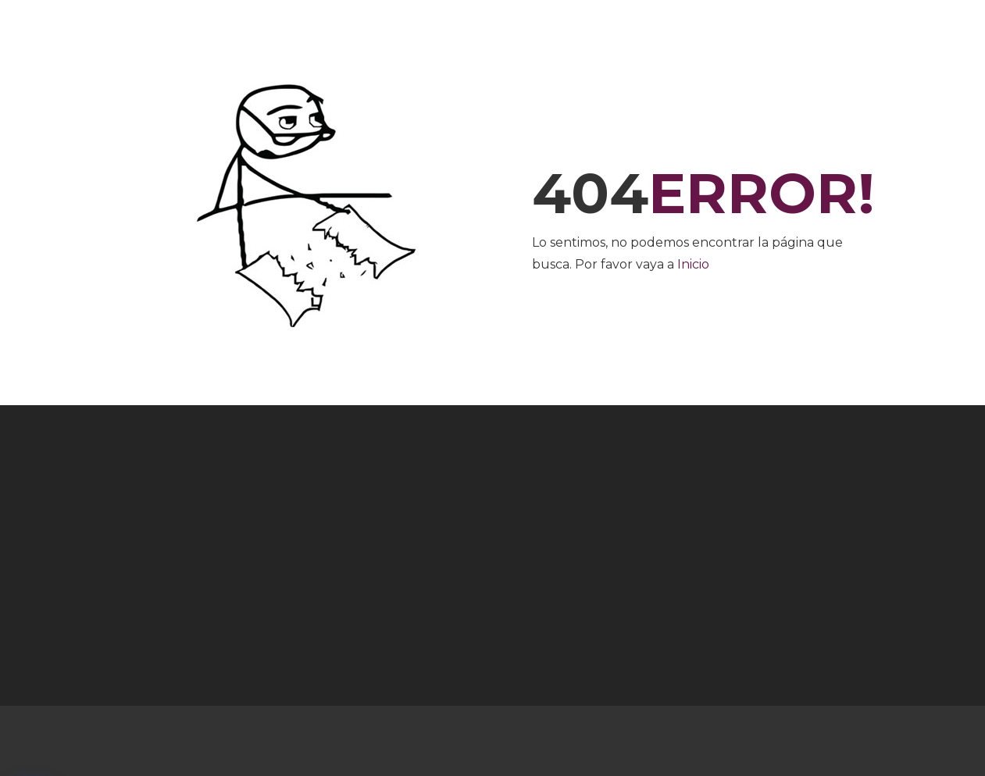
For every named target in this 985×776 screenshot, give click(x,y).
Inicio (693, 264)
